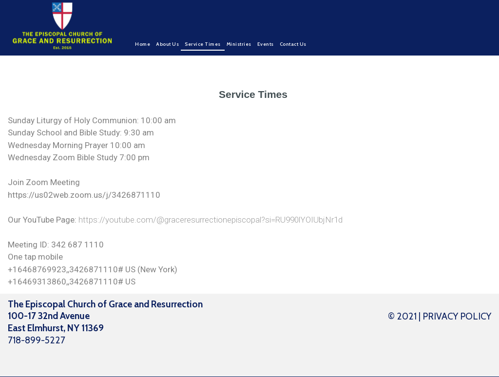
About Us (167, 44)
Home (142, 44)
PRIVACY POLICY (456, 316)
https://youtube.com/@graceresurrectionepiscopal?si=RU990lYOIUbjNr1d (210, 220)
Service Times (203, 44)
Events (265, 44)
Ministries (239, 44)
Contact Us (293, 44)
